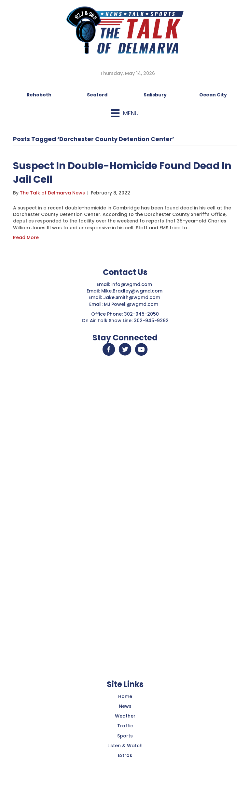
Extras (125, 755)
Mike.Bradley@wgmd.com (131, 291)
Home (125, 696)
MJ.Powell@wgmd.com (132, 304)
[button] (108, 349)
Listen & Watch (125, 745)
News (125, 706)
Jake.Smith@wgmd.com (132, 297)
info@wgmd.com (132, 284)
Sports (125, 736)
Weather (125, 716)
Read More (26, 237)
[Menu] (125, 113)
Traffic (125, 725)
